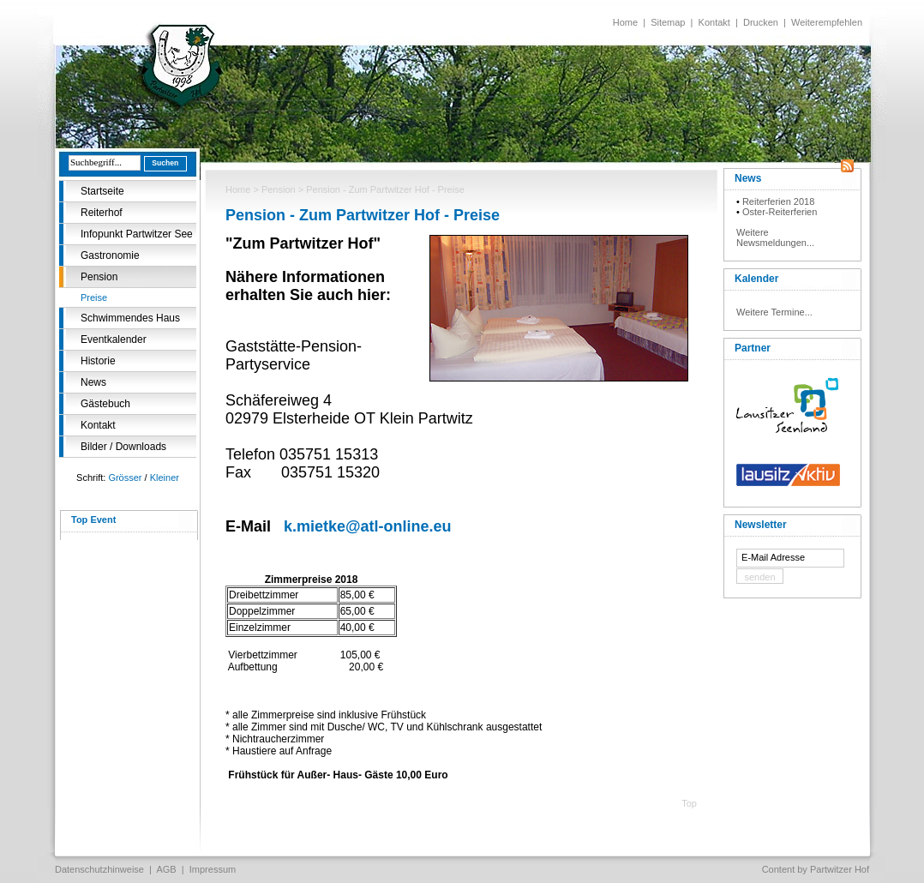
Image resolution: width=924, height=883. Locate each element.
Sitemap (668, 22)
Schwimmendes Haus (130, 318)
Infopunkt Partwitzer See (137, 234)
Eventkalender (114, 339)
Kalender (756, 279)
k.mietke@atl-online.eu (368, 526)
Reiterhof (102, 213)
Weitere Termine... (774, 312)
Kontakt (714, 22)
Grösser (124, 477)
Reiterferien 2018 (778, 201)
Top (689, 803)
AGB (166, 869)
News (93, 382)
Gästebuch (105, 404)
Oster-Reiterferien (779, 212)
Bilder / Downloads (123, 447)
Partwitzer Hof (839, 869)
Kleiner (164, 477)
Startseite (102, 191)
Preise (94, 297)
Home (625, 22)
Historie (98, 361)
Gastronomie (110, 255)
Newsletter (761, 525)
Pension (99, 277)
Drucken (760, 22)
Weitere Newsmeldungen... (775, 237)
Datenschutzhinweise (99, 869)
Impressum (212, 869)
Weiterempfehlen (826, 22)
